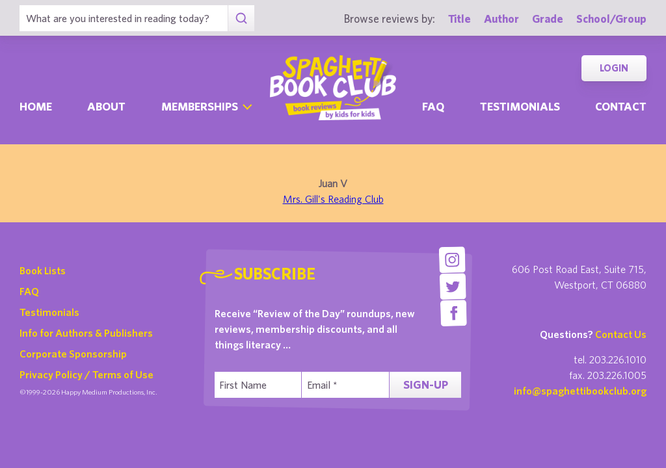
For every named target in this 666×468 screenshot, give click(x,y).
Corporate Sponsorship (73, 353)
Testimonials (520, 106)
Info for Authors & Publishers (86, 333)
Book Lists (43, 270)
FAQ (29, 291)
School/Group (611, 18)
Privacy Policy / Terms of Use (86, 374)
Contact (620, 106)
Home (36, 106)
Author (501, 18)
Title (459, 18)
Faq (433, 106)
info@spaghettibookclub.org (580, 390)
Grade (547, 18)
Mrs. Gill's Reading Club (333, 199)
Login (614, 67)
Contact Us (620, 334)
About (106, 106)
